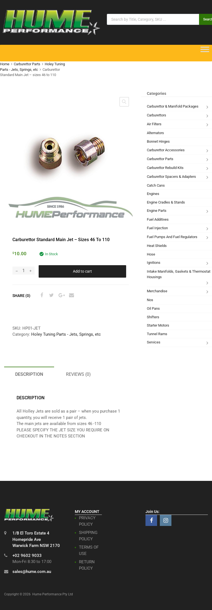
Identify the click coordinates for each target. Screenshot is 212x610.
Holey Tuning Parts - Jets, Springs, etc (66, 334)
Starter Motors (158, 325)
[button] (124, 101)
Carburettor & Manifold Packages (172, 106)
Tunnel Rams (157, 334)
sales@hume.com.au (31, 571)
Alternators (155, 133)
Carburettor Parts (27, 64)
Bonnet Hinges (158, 141)
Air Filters (154, 124)
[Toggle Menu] (204, 51)
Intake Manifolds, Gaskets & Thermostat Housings (178, 274)
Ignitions (153, 262)
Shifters (153, 317)
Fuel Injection (157, 228)
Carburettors (156, 115)
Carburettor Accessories (166, 150)
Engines (153, 194)
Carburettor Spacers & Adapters (171, 176)
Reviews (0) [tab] (78, 374)
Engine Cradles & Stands (166, 202)
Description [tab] (29, 374)
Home (4, 64)
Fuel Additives (158, 219)
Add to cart (82, 271)
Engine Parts (156, 210)
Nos (150, 300)
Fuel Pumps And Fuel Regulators (172, 237)
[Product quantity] (23, 271)
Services (153, 342)
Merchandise (157, 291)
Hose (151, 254)
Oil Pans (153, 308)
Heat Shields (157, 246)
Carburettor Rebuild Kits (165, 168)
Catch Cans (156, 185)
